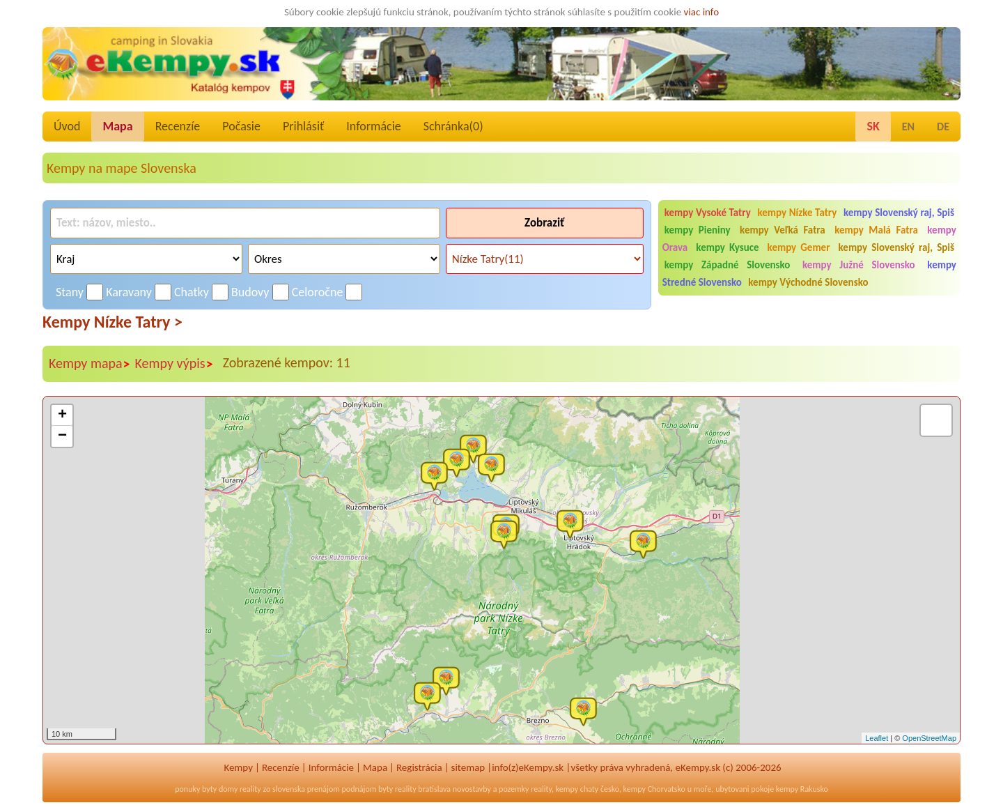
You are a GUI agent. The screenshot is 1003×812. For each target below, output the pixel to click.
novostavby (472, 789)
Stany (70, 292)
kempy (567, 789)
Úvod (67, 126)
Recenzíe (178, 126)
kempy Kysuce (727, 247)
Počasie (241, 126)
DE (943, 126)
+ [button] (62, 415)
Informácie (373, 126)
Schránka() (453, 126)
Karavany (129, 292)
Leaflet (876, 738)
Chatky (191, 292)
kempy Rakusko (802, 789)
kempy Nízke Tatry (797, 212)
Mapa (117, 126)
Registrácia (419, 767)
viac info (702, 12)
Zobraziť (544, 222)
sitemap (468, 767)
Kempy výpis (174, 364)
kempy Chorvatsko (654, 789)
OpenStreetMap (929, 738)
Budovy (250, 292)
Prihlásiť (303, 126)
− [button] (62, 436)
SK (872, 126)
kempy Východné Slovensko (808, 282)
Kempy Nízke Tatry (112, 322)
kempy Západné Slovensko (727, 265)
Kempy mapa (90, 364)
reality (250, 789)
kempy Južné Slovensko (858, 265)
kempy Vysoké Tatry (707, 212)
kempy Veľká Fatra (782, 230)
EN (908, 126)
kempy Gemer (799, 247)
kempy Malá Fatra (876, 230)
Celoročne (317, 292)
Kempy (238, 767)
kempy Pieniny (697, 230)
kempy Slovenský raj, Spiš (898, 212)
